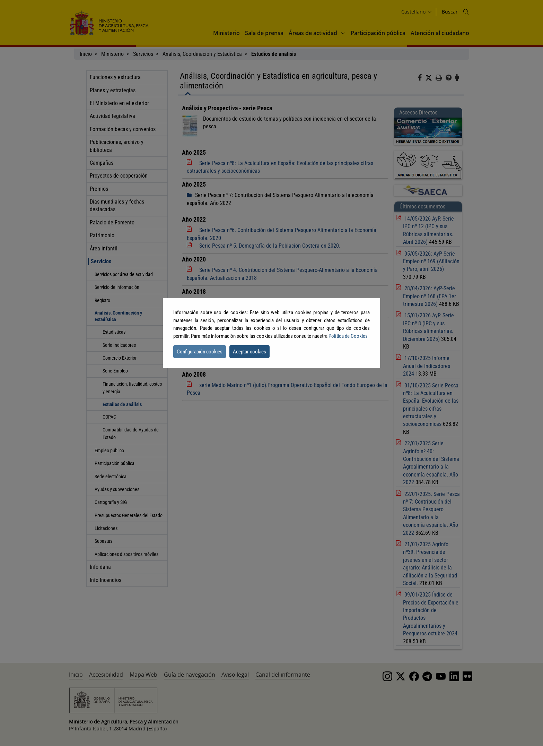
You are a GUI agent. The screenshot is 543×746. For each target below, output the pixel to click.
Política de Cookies (348, 336)
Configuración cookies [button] (199, 352)
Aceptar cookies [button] (249, 352)
